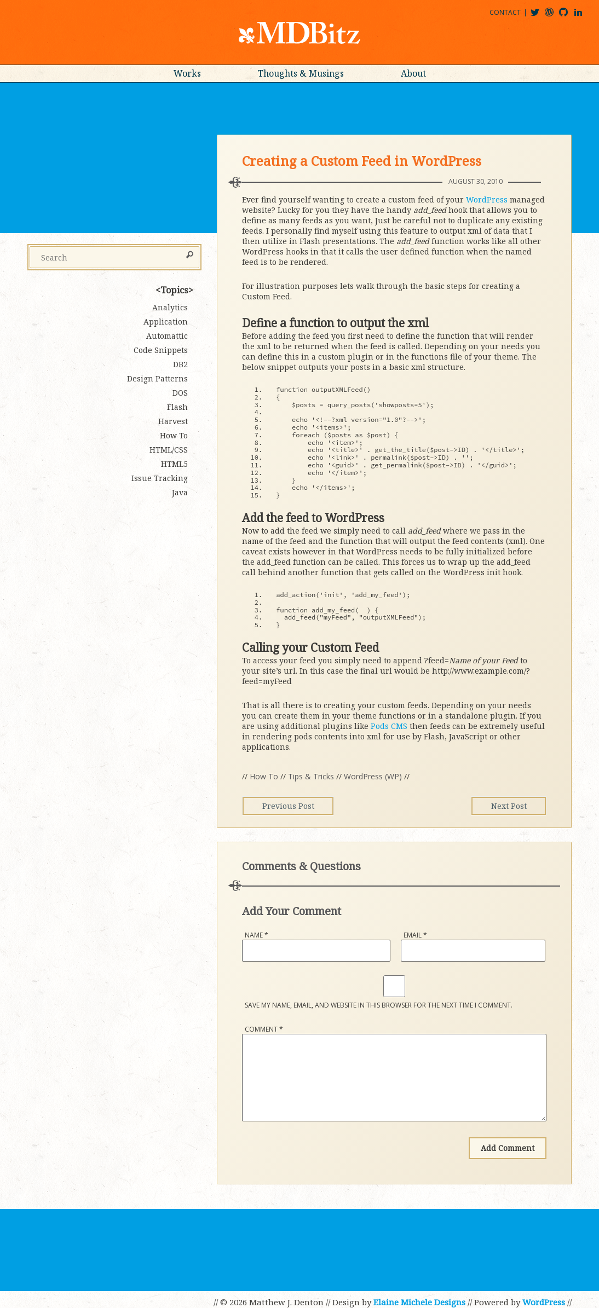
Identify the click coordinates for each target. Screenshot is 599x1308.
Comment (264, 1029)
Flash (177, 407)
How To (264, 776)
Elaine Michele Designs (419, 1302)
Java (180, 492)
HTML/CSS (168, 449)
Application (165, 321)
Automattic (167, 336)
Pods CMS (389, 726)
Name (256, 935)
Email (415, 935)
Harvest (173, 421)
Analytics (170, 307)
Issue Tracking (159, 478)
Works (187, 73)
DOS (180, 392)
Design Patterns (157, 378)
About (413, 73)
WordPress (487, 199)
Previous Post (291, 806)
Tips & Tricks (311, 776)
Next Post (505, 806)
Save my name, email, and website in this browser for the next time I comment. (378, 1005)
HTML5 (174, 464)
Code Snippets (161, 350)
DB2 (180, 364)
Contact (505, 12)
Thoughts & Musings (301, 73)
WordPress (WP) (373, 776)
